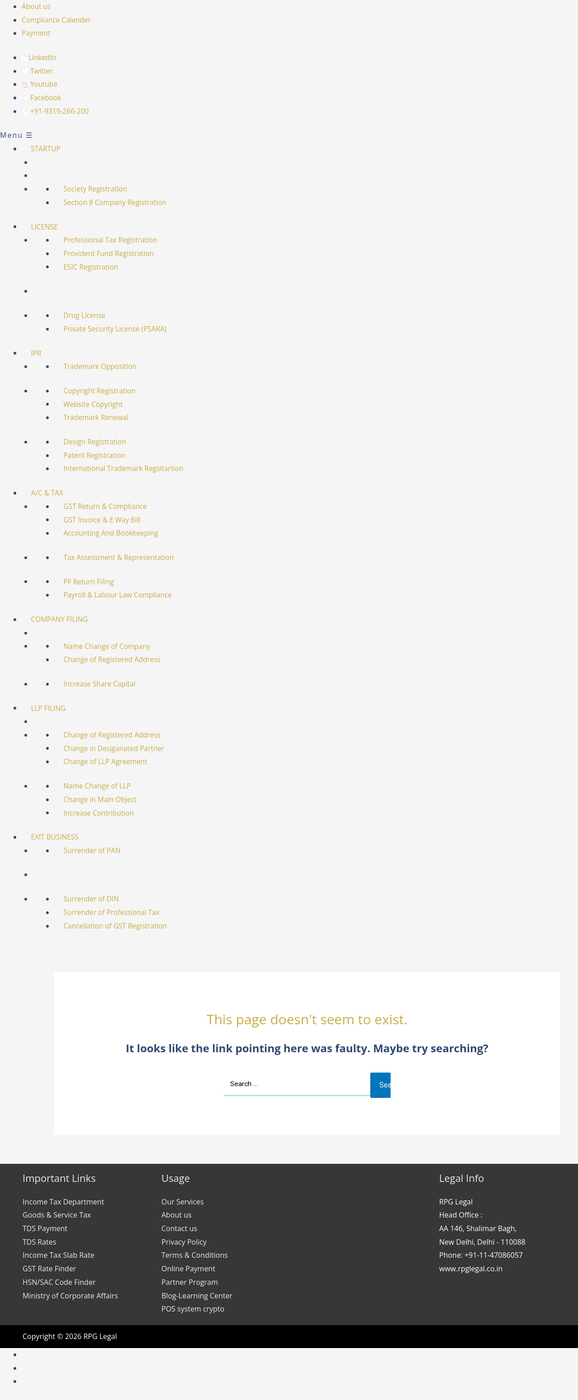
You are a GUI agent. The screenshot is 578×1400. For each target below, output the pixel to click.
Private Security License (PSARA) (120, 329)
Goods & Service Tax (57, 1216)
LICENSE (48, 227)
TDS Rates (39, 1242)
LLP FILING (52, 708)
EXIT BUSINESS (59, 837)
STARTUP (49, 149)
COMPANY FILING (63, 619)
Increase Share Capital (104, 684)
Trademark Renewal (100, 418)
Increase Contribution (103, 813)
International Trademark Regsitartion (129, 469)
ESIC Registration (95, 267)
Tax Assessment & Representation (124, 557)
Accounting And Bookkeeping (116, 533)
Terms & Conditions (195, 1256)
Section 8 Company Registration (120, 202)
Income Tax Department (63, 1202)
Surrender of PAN (96, 850)
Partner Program (190, 1283)
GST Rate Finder (49, 1269)
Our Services (183, 1202)
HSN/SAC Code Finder (59, 1283)
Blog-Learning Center (197, 1296)
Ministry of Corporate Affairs (70, 1296)
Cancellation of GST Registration (120, 926)
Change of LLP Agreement (110, 762)
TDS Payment (45, 1229)
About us (37, 6)
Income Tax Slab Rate (58, 1256)
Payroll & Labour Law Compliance (123, 595)
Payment (36, 33)
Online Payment (188, 1269)
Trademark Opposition (105, 366)
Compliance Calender (57, 20)
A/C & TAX (51, 493)
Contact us (179, 1229)
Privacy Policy (184, 1242)
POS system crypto (193, 1310)
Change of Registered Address (117, 659)
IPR (39, 353)
